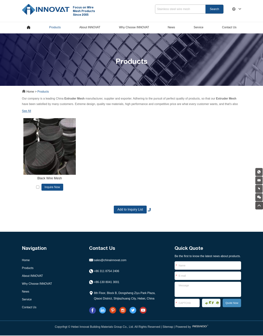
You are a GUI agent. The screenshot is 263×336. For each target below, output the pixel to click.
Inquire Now (51, 187)
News (171, 27)
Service (198, 27)
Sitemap (167, 327)
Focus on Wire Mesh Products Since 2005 (84, 10)
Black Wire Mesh (48, 178)
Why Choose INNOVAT (134, 27)
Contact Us (229, 27)
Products (55, 27)
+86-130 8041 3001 (106, 282)
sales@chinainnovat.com (110, 260)
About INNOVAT (89, 27)
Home (28, 91)
